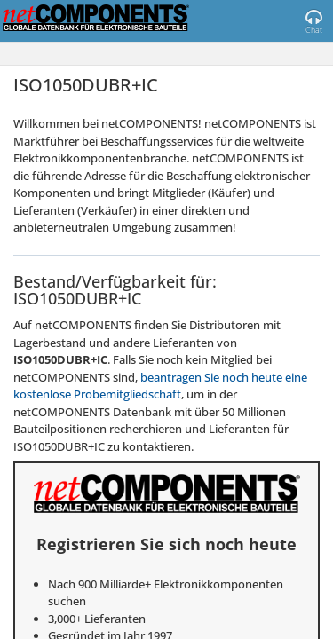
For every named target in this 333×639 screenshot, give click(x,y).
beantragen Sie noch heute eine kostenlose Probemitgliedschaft (160, 386)
